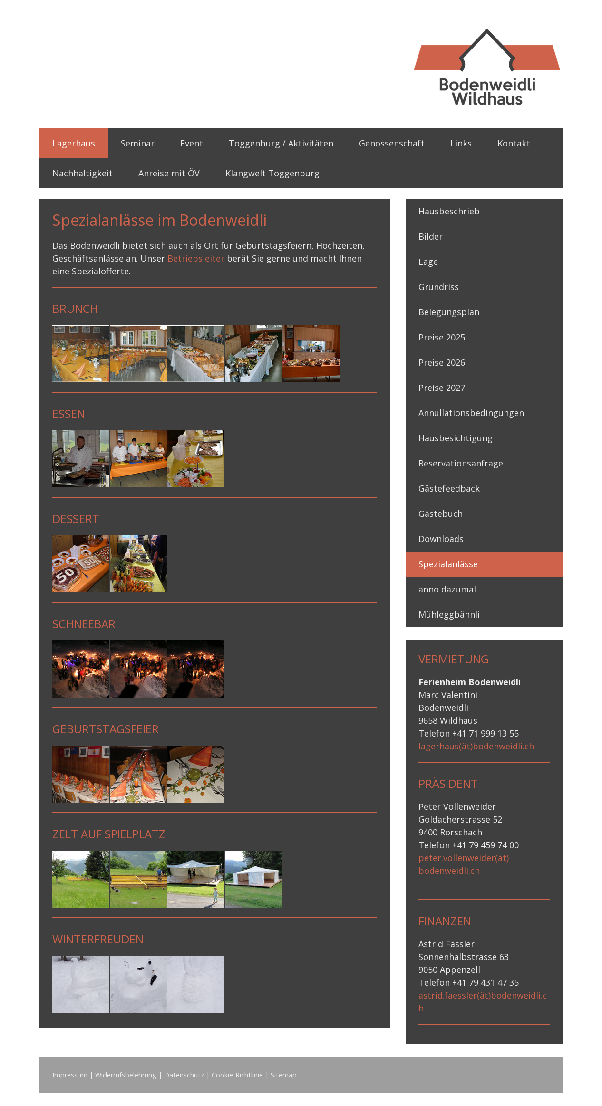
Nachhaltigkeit (82, 173)
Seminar (138, 143)
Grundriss (438, 286)
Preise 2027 (441, 387)
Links (461, 143)
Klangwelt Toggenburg (272, 173)
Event (191, 143)
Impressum (69, 1074)
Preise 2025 (441, 337)
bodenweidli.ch (449, 870)
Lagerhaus (73, 143)
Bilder (430, 236)
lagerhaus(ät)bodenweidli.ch (476, 746)
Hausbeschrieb (449, 211)
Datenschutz (184, 1074)
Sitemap (284, 1074)
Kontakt (513, 143)
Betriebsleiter (195, 258)
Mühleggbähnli (449, 614)
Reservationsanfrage (460, 463)
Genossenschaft (392, 143)
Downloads (441, 538)
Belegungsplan (448, 312)
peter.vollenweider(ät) (463, 857)
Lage (428, 261)
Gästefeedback (449, 488)
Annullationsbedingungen (471, 412)
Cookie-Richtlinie (237, 1074)
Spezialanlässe (448, 564)
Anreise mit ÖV (169, 173)
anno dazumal (447, 589)
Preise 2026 (441, 362)
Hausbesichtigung (455, 438)
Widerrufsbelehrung (125, 1074)
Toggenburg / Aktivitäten (281, 143)
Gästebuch (440, 513)
